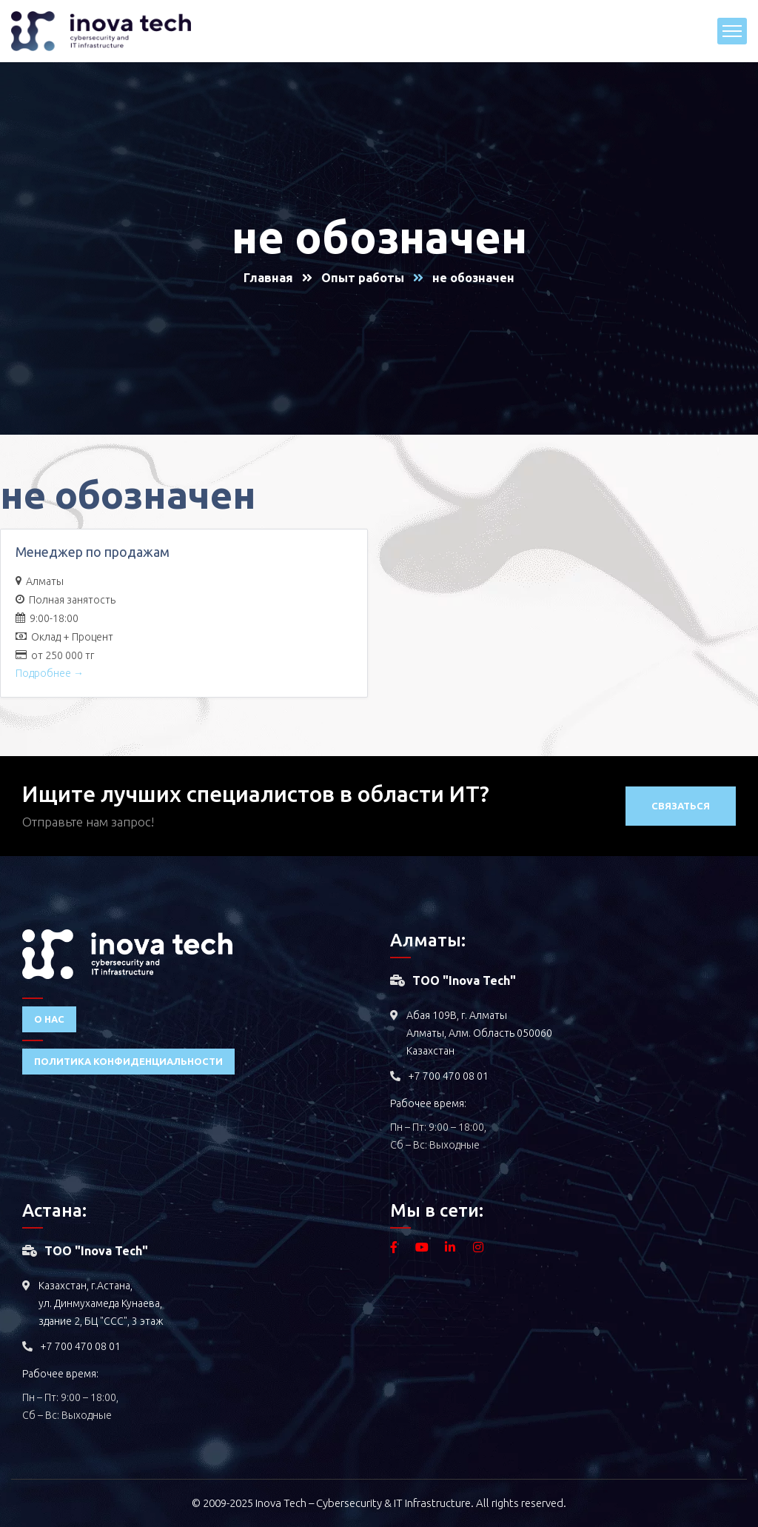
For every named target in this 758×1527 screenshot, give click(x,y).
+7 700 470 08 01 (448, 1076)
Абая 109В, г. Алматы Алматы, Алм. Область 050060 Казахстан (479, 1033)
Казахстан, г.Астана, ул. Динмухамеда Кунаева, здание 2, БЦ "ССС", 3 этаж (101, 1303)
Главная (268, 277)
